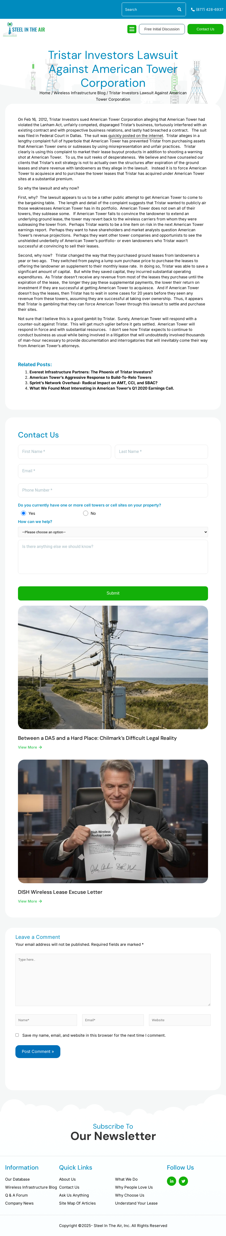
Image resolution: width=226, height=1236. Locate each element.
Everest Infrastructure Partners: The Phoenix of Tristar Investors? (91, 372)
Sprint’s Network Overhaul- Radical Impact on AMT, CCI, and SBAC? (93, 382)
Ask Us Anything (74, 1195)
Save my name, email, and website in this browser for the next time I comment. (94, 1039)
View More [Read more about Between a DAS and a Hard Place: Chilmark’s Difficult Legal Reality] (28, 751)
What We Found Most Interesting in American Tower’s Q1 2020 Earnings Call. (102, 388)
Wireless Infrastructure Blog (80, 92)
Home (45, 92)
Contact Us (69, 1187)
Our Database (17, 1179)
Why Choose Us (129, 1195)
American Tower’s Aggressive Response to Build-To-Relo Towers (90, 377)
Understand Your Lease (136, 1203)
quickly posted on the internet (135, 135)
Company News (19, 1203)
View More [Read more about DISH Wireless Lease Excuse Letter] (28, 905)
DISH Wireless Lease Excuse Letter (60, 896)
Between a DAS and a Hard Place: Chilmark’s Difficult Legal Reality (97, 742)
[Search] (179, 9)
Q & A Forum (16, 1195)
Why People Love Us (134, 1187)
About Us (67, 1179)
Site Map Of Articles (77, 1203)
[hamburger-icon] (131, 29)
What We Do (126, 1179)
